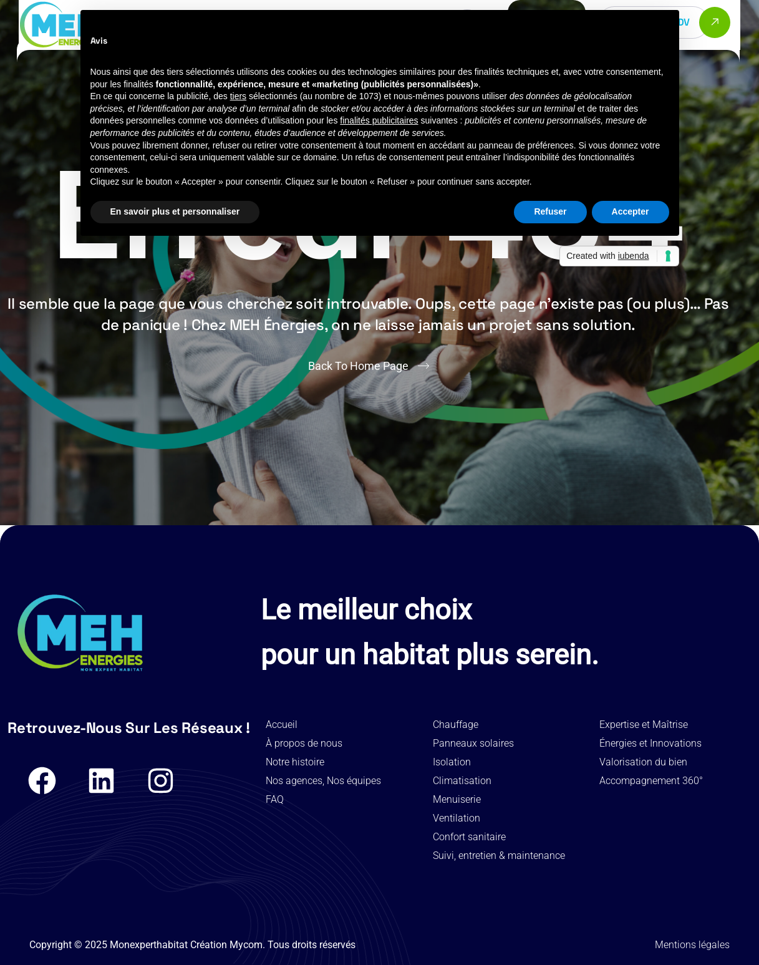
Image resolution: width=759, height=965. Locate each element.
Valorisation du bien (643, 762)
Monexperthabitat (149, 945)
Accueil (281, 724)
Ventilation (456, 818)
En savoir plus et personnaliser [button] (175, 211)
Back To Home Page (358, 365)
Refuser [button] (550, 211)
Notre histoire (295, 762)
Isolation (452, 762)
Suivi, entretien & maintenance (499, 855)
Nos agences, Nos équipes (323, 781)
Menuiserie (457, 799)
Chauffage (455, 724)
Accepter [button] (630, 211)
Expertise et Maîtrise (643, 724)
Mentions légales (692, 945)
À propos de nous (304, 743)
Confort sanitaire (469, 837)
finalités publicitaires (379, 120)
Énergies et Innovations (650, 743)
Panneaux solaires (473, 743)
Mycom (246, 945)
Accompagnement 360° (651, 781)
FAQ (275, 799)
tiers (238, 96)
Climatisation (462, 781)
